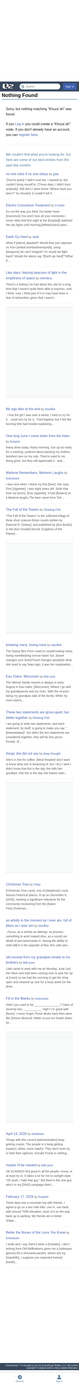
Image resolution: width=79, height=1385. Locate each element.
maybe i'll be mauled (21, 1165)
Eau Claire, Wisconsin (22, 676)
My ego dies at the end (23, 409)
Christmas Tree (17, 884)
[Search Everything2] (39, 86)
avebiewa (37, 1134)
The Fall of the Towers (22, 509)
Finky (36, 884)
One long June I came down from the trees (38, 436)
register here (28, 135)
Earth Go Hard (17, 237)
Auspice (15, 441)
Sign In (70, 86)
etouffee (50, 409)
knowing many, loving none (26, 645)
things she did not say (22, 753)
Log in (19, 124)
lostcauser (12, 478)
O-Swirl (59, 205)
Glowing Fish (52, 509)
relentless (46, 278)
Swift (35, 237)
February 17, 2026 (19, 1196)
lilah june (49, 676)
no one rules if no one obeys (27, 174)
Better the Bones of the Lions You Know (35, 1232)
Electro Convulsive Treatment (28, 205)
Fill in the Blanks (18, 998)
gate (56, 174)
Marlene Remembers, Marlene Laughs (34, 473)
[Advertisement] (39, 40)
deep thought (51, 753)
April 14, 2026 (16, 1134)
